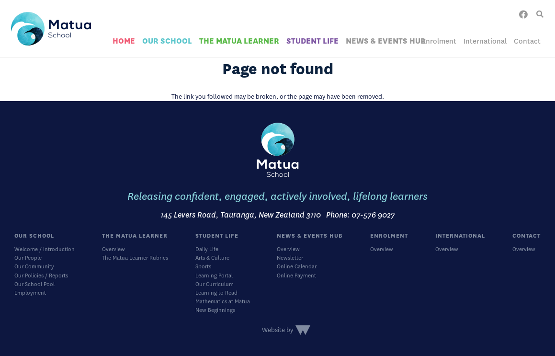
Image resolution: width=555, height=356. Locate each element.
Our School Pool (34, 284)
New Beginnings (215, 310)
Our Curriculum (214, 284)
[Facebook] (523, 14)
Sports (203, 266)
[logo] (51, 29)
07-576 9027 (373, 215)
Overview (113, 249)
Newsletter (290, 258)
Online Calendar (297, 266)
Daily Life (206, 249)
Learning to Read (216, 293)
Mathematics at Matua (222, 301)
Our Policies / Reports (41, 275)
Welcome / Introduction (44, 249)
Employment (30, 293)
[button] (540, 14)
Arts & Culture (212, 258)
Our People (28, 258)
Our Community (34, 266)
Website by (277, 330)
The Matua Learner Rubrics (135, 258)
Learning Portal (214, 275)
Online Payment (296, 275)
